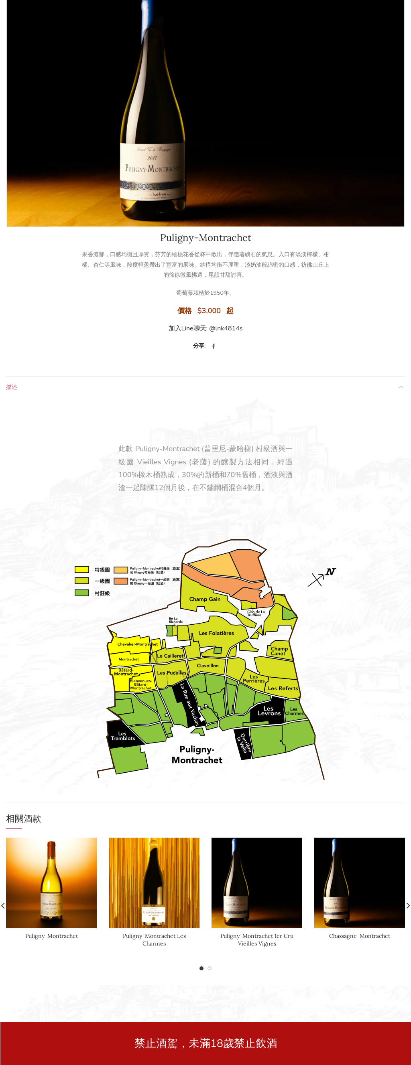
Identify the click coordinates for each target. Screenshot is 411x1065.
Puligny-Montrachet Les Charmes (154, 939)
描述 (11, 387)
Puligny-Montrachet (51, 935)
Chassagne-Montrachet (359, 935)
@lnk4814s (225, 328)
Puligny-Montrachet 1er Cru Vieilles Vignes (256, 939)
